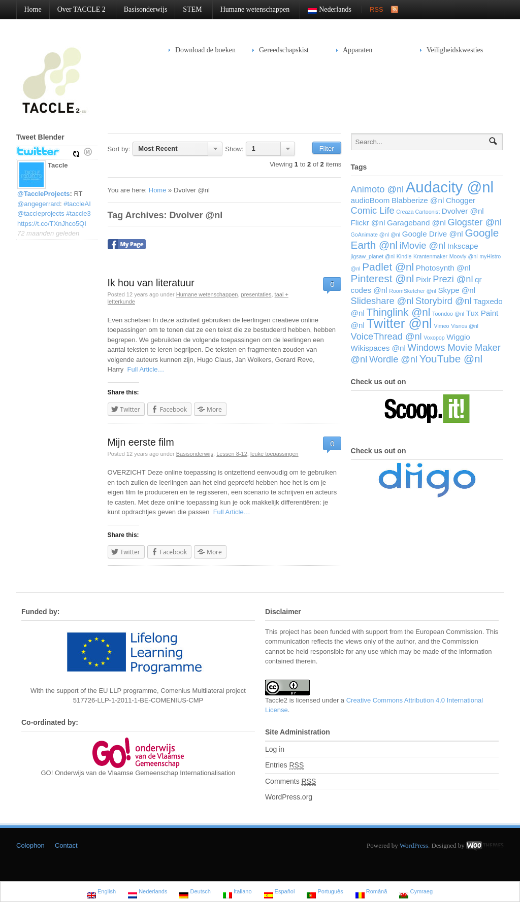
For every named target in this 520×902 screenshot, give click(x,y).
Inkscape (462, 246)
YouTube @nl (451, 358)
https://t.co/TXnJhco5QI (51, 223)
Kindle (404, 256)
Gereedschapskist (280, 50)
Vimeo (441, 326)
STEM (188, 9)
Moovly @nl (463, 256)
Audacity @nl (450, 187)
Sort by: (119, 149)
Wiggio (458, 336)
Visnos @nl (464, 326)
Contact (66, 845)
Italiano (237, 892)
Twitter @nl (399, 323)
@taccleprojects (40, 213)
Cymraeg (416, 892)
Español (279, 892)
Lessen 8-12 (231, 454)
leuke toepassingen (274, 454)
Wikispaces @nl (378, 348)
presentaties (256, 294)
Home (33, 9)
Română (371, 892)
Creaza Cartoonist (418, 212)
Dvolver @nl (463, 211)
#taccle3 (78, 213)
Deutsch (194, 892)
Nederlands (325, 10)
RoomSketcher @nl (412, 291)
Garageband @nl (416, 222)
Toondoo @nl (448, 314)
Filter (326, 148)
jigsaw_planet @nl (373, 256)
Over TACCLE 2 (78, 9)
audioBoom (370, 200)
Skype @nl (456, 290)
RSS (376, 9)
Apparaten (354, 50)
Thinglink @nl (398, 312)
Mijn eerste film (141, 442)
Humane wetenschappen (251, 9)
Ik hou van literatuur (151, 282)
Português (325, 892)
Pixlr (423, 279)
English (101, 892)
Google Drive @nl (432, 233)
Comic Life (373, 210)
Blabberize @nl (418, 200)
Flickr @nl (368, 222)
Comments (290, 781)
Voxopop (434, 338)
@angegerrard (38, 204)
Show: (234, 149)
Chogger (460, 200)
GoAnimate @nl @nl (375, 234)
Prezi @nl (453, 279)
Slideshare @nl (382, 300)
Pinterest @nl (382, 278)
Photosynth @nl (443, 267)
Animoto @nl (377, 189)
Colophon (30, 845)
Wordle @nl (393, 359)
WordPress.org (288, 797)
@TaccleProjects (43, 193)
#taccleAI (76, 204)
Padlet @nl (388, 267)
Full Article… (143, 369)
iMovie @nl (422, 245)
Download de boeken (205, 50)
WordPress (414, 845)
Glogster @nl (474, 222)
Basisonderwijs (146, 9)
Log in (274, 749)
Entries (284, 765)
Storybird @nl (443, 300)
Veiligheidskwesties (451, 50)
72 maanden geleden (48, 233)
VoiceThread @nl (386, 336)
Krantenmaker (430, 256)
